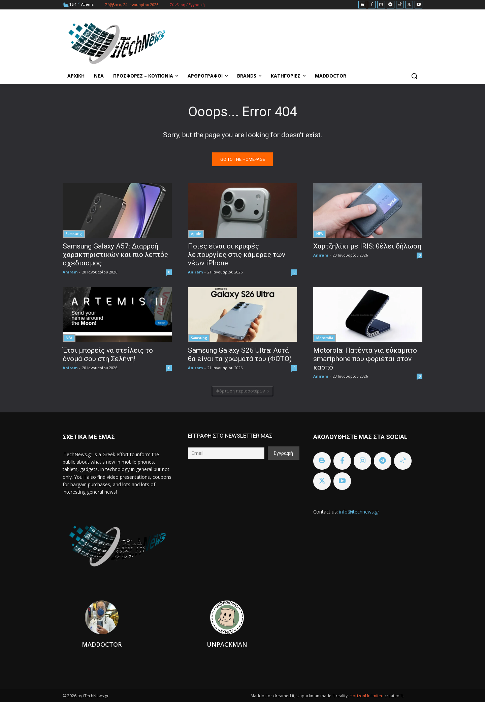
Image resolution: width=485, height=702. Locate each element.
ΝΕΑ (319, 233)
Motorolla (324, 337)
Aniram (70, 271)
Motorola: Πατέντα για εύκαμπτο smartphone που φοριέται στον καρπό (365, 358)
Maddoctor (102, 644)
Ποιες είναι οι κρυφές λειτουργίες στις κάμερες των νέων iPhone (236, 254)
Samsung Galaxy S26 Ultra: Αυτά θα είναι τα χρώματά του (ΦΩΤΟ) (240, 354)
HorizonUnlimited (367, 696)
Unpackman (227, 644)
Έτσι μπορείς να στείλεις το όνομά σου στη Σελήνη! (108, 354)
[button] (414, 76)
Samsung (74, 233)
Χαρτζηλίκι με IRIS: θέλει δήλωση (367, 246)
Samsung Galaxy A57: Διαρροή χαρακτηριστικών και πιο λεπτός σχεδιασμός (115, 254)
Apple (196, 233)
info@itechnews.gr (359, 511)
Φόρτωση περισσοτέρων (242, 391)
